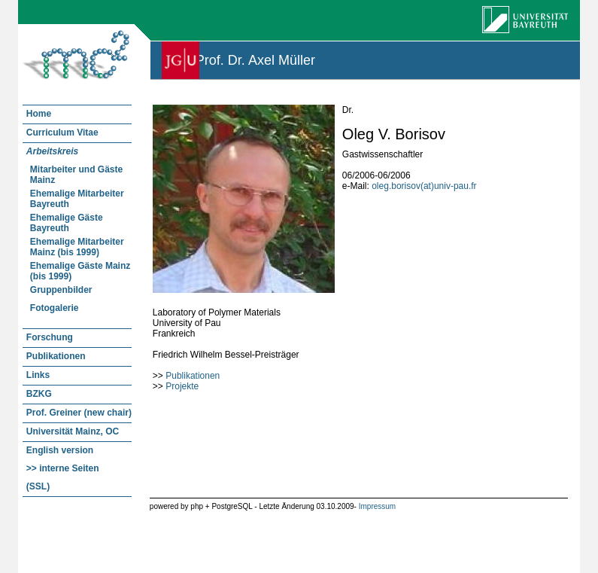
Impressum (377, 506)
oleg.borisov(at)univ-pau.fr (424, 186)
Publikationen (192, 375)
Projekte (182, 386)
